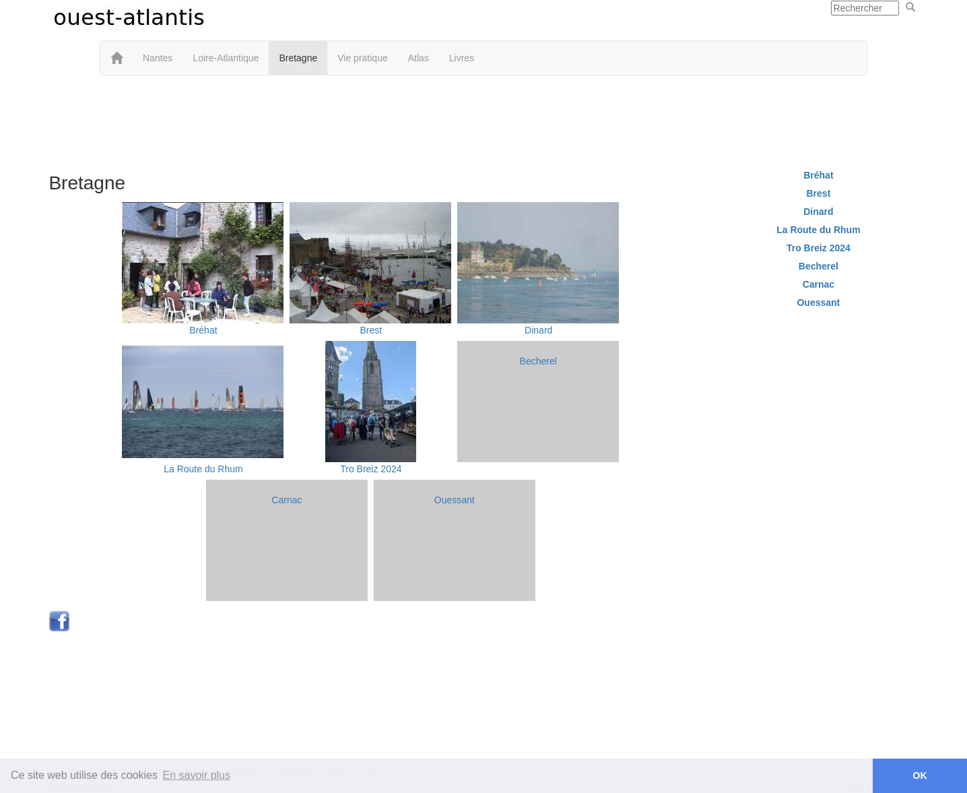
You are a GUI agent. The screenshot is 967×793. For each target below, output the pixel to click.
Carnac (286, 500)
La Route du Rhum (203, 469)
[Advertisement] (483, 119)
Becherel (538, 361)
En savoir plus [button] (197, 775)
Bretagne (298, 58)
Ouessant (454, 500)
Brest (371, 330)
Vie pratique (362, 58)
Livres (461, 58)
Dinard (538, 330)
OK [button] (919, 775)
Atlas (418, 58)
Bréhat (203, 330)
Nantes (157, 58)
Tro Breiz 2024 (370, 469)
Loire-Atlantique (226, 58)
